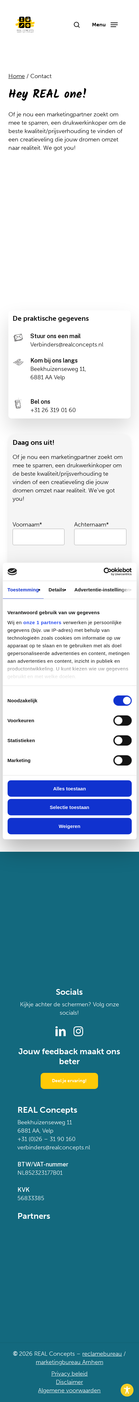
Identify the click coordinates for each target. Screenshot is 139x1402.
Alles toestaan (69, 788)
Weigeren (69, 826)
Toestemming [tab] (23, 589)
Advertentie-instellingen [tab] (102, 589)
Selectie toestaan (69, 807)
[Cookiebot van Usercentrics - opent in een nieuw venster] (103, 572)
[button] (105, 25)
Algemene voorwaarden (69, 1390)
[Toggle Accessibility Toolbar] (127, 1390)
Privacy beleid (69, 1373)
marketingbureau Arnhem (69, 1362)
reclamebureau (102, 1353)
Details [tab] (57, 589)
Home (16, 76)
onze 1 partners (42, 622)
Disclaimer (69, 1382)
